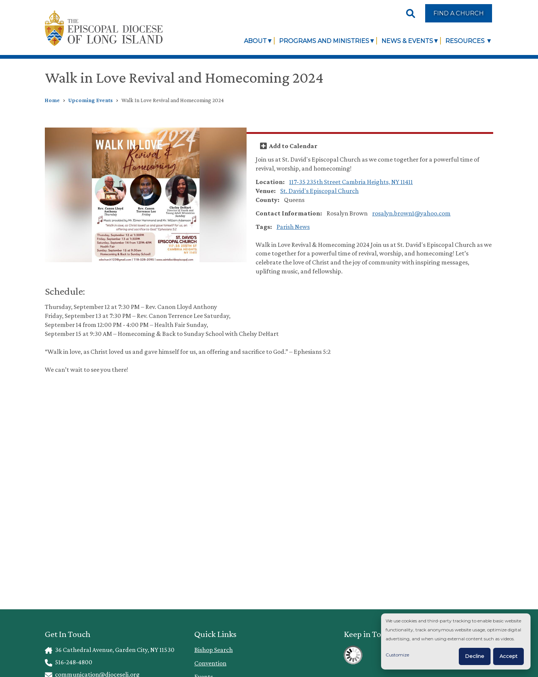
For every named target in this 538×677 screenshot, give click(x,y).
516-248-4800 (68, 662)
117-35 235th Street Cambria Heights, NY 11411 (351, 182)
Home (52, 100)
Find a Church (458, 13)
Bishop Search (213, 649)
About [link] (255, 41)
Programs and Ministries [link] (324, 41)
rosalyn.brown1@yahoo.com (411, 213)
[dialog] (456, 641)
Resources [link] (465, 41)
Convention (210, 663)
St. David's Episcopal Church (319, 190)
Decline (474, 656)
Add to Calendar (293, 146)
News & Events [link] (407, 41)
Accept (508, 656)
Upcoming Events (90, 100)
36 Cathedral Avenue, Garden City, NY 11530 (109, 649)
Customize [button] (397, 655)
